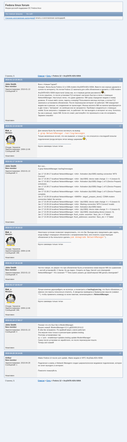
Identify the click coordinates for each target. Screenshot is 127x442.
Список (41, 76)
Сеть (48, 76)
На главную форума (14, 14)
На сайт (29, 14)
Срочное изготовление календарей (20, 18)
